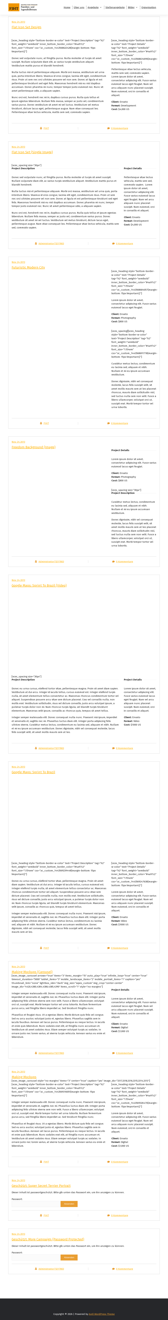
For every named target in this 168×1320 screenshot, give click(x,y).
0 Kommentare (119, 128)
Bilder (131, 7)
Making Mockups (24, 1077)
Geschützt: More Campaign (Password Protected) (48, 1239)
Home (67, 7)
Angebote (93, 7)
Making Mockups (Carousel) (32, 972)
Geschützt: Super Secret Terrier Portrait (41, 1186)
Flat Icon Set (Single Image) (32, 152)
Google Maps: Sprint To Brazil (33, 772)
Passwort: (36, 1202)
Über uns (79, 7)
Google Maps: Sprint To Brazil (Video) (39, 585)
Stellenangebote (115, 7)
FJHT (46, 128)
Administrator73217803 (51, 243)
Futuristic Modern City (28, 267)
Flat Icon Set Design (26, 27)
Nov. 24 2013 (18, 146)
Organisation (148, 7)
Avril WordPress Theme (102, 1314)
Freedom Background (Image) (33, 447)
